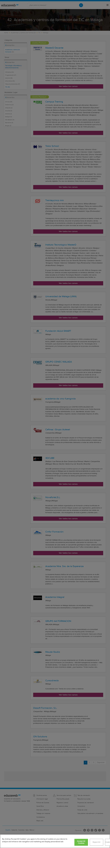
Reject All (96, 842)
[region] (55, 841)
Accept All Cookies (81, 842)
